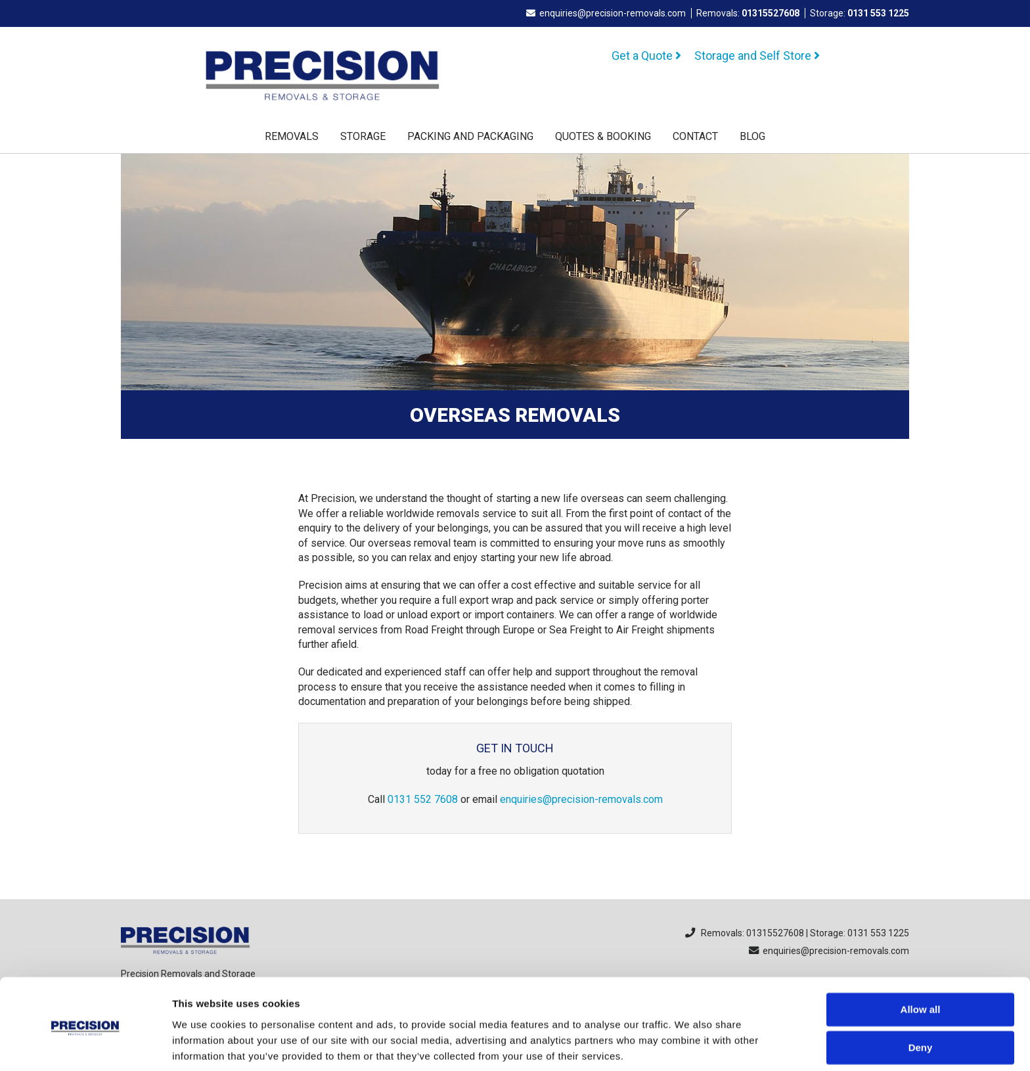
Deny (920, 1000)
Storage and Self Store (757, 55)
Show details (202, 1045)
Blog (752, 136)
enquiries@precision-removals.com (606, 13)
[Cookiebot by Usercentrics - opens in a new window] (85, 1045)
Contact (695, 136)
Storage (363, 136)
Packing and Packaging (470, 136)
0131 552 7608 (423, 799)
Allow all (921, 962)
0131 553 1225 (878, 13)
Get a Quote (646, 55)
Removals (292, 136)
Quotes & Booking (603, 136)
